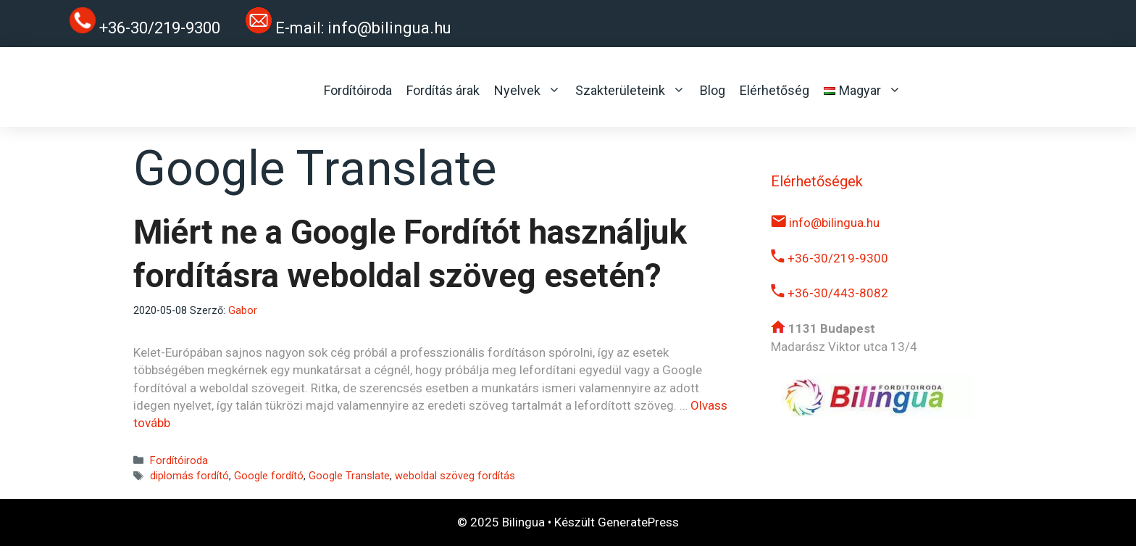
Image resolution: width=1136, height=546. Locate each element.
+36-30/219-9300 (829, 258)
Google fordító (269, 476)
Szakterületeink (630, 90)
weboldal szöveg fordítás (455, 476)
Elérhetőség (774, 90)
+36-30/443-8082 (829, 293)
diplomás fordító (189, 476)
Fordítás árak (443, 90)
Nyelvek (527, 90)
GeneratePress (638, 522)
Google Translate (349, 476)
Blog (712, 90)
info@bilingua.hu (389, 28)
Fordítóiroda (358, 90)
